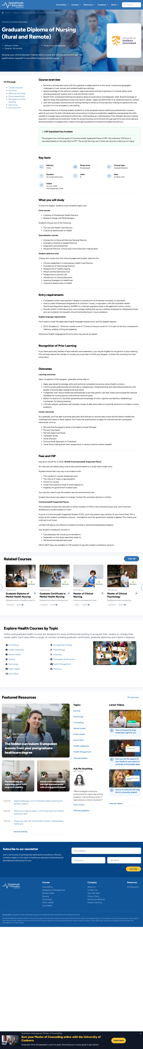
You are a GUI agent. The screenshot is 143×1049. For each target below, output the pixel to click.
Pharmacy (57, 669)
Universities (61, 5)
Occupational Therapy (62, 645)
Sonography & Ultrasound (64, 659)
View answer (79, 805)
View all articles (20, 831)
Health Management (62, 664)
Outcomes (13, 105)
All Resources (133, 887)
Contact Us (92, 890)
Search (16, 13)
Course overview (15, 88)
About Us (91, 887)
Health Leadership (16, 649)
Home (7, 13)
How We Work (94, 893)
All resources (133, 697)
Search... (131, 5)
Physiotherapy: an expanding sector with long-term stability (16, 784)
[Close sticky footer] (140, 1033)
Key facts (12, 90)
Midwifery (57, 654)
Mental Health (14, 654)
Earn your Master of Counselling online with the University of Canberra (61, 1038)
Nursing (11, 659)
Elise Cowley (18, 734)
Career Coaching (95, 902)
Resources (88, 5)
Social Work (13, 673)
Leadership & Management (53, 890)
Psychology (13, 664)
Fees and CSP (14, 108)
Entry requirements (16, 96)
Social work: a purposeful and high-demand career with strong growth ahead (52, 784)
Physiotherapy (59, 649)
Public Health (14, 669)
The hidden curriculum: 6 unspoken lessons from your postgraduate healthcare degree (31, 748)
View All (131, 559)
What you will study (16, 93)
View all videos (115, 803)
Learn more (119, 1040)
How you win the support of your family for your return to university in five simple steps (127, 761)
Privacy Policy (93, 896)
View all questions (81, 810)
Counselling (13, 645)
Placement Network (96, 899)
